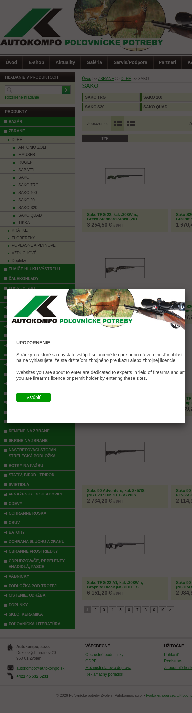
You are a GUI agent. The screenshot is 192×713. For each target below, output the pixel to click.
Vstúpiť (33, 397)
